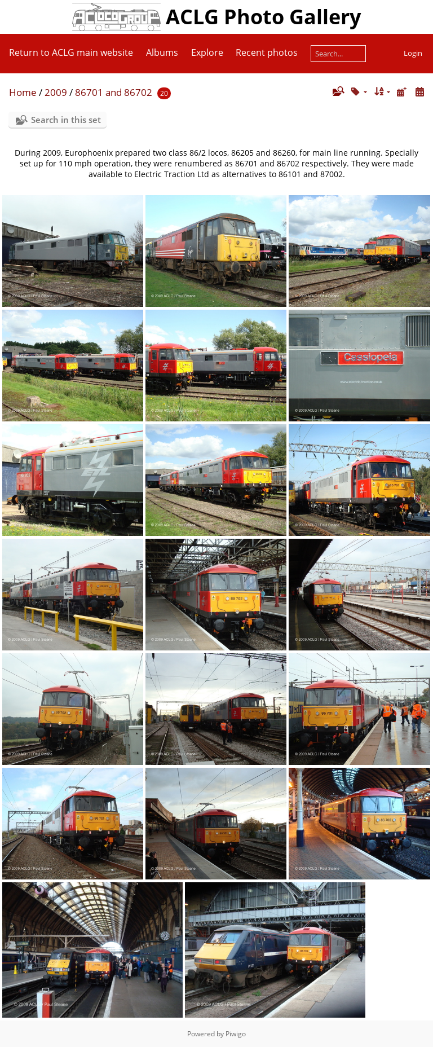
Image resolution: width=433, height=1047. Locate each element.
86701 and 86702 (113, 92)
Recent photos (267, 52)
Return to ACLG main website (71, 52)
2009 (56, 92)
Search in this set (66, 119)
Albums (162, 52)
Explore (207, 52)
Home (23, 92)
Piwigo (236, 1034)
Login (413, 53)
